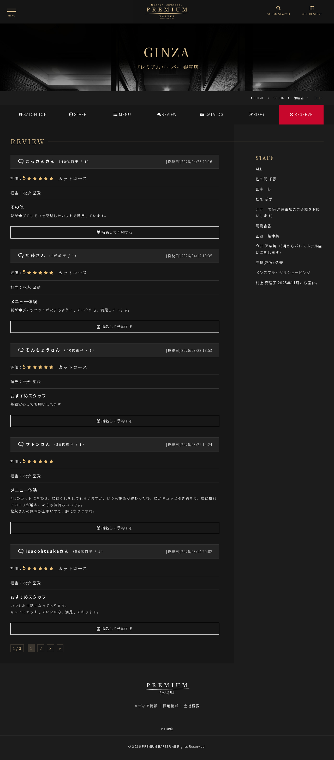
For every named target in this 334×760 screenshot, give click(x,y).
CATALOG (211, 114)
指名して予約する (115, 232)
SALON (278, 98)
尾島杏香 (263, 225)
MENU (122, 114)
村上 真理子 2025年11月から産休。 (287, 282)
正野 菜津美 (267, 236)
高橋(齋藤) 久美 (271, 262)
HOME (259, 98)
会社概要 (192, 705)
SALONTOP (33, 114)
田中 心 (263, 189)
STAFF (77, 114)
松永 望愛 (32, 192)
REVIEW (167, 114)
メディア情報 (146, 705)
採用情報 (170, 705)
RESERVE (301, 114)
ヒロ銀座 (167, 729)
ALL (259, 168)
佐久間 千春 (268, 178)
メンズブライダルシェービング (283, 272)
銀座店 (299, 98)
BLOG (256, 114)
